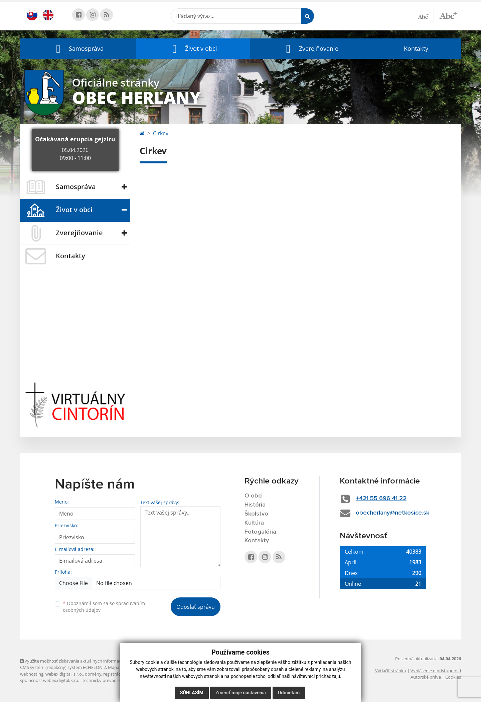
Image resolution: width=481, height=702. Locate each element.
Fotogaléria (260, 532)
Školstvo (256, 514)
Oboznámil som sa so (104, 606)
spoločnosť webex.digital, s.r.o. (50, 680)
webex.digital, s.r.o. (64, 674)
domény (93, 674)
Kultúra (254, 523)
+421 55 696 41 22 (381, 499)
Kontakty (416, 48)
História (255, 505)
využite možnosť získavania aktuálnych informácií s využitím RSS (86, 661)
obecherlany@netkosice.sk (392, 513)
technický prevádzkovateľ (108, 680)
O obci (254, 496)
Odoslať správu (195, 606)
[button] (78, 48)
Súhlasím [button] (191, 692)
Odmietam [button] (289, 692)
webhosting (31, 674)
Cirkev (160, 133)
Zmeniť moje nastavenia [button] (240, 692)
